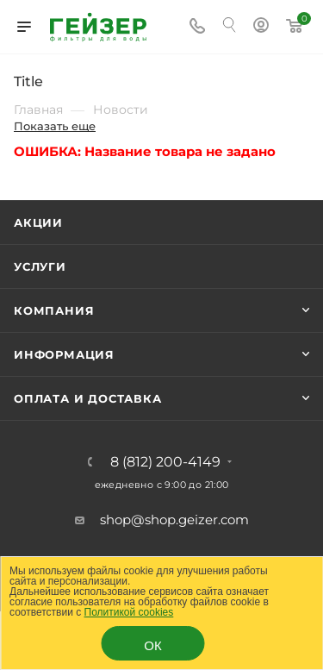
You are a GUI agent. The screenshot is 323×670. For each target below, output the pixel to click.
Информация (64, 354)
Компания (54, 310)
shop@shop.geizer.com (174, 519)
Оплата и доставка (88, 398)
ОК (152, 645)
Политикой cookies (129, 612)
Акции (38, 222)
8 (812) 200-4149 (165, 462)
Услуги (40, 266)
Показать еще (55, 126)
